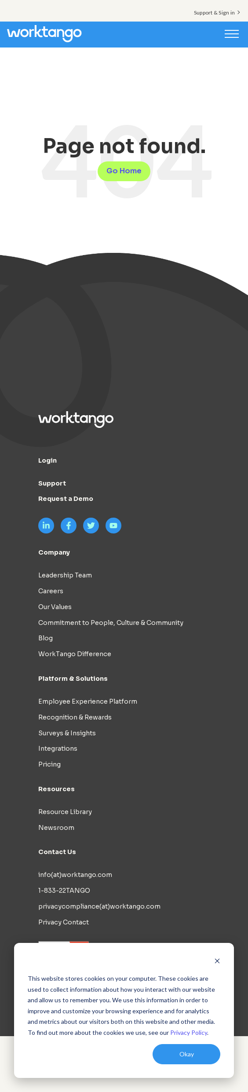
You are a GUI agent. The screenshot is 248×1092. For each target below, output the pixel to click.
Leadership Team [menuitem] (65, 575)
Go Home (124, 170)
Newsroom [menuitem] (56, 828)
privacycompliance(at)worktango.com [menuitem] (99, 906)
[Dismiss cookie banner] (217, 962)
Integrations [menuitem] (57, 748)
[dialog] (124, 1010)
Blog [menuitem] (45, 638)
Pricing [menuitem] (49, 764)
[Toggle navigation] (231, 33)
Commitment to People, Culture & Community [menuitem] (110, 623)
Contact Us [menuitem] (57, 852)
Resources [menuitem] (56, 789)
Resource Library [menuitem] (65, 812)
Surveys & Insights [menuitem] (67, 733)
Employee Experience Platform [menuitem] (87, 701)
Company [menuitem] (54, 552)
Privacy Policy (188, 1032)
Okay (186, 1054)
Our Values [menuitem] (55, 607)
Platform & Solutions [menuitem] (73, 679)
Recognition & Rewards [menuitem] (75, 717)
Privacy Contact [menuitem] (63, 922)
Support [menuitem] (52, 483)
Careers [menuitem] (50, 591)
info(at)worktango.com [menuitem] (75, 875)
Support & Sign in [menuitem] (214, 12)
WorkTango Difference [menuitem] (74, 654)
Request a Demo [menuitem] (65, 499)
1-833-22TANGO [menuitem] (64, 891)
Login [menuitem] (47, 460)
